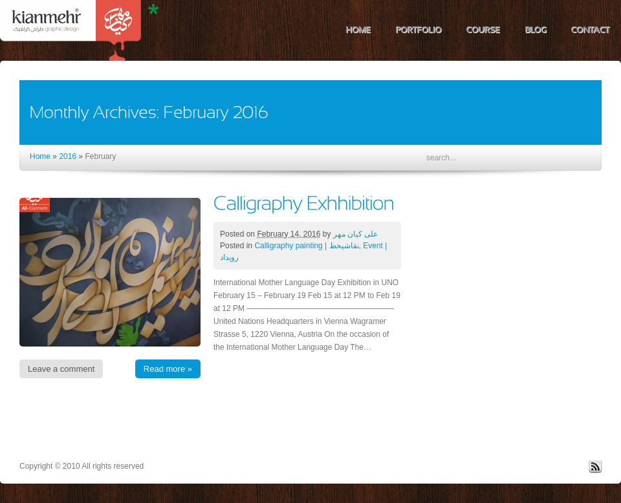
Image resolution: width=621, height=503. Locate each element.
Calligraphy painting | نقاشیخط (306, 245)
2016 (67, 156)
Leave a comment (61, 369)
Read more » (168, 369)
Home (40, 156)
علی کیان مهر (355, 234)
